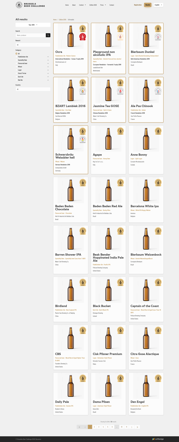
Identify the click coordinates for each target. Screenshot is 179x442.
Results (148, 5)
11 (126, 427)
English (157, 5)
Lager (20, 70)
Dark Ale (20, 77)
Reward (18, 40)
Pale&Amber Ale (23, 57)
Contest (81, 5)
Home (67, 5)
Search (18, 31)
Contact (112, 5)
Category (18, 50)
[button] (16, 56)
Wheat (20, 67)
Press (102, 5)
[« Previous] (137, 427)
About (74, 5)
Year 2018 (31, 25)
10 (121, 427)
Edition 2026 (93, 5)
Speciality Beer (22, 60)
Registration (138, 5)
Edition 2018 (62, 20)
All (19, 54)
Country (18, 85)
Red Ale (20, 80)
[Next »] (132, 427)
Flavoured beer (22, 63)
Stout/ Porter (22, 73)
